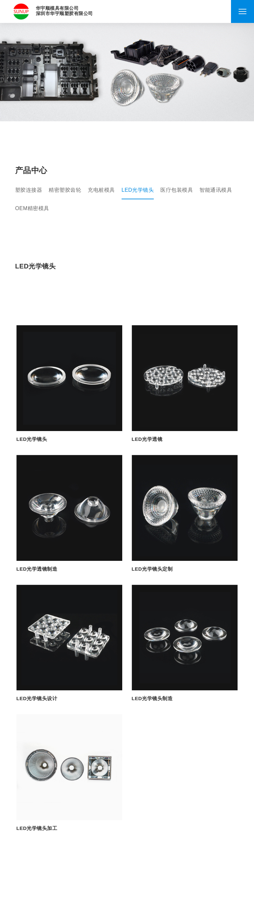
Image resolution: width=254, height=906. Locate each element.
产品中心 (31, 171)
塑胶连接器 (28, 190)
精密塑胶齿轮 (65, 190)
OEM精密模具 (32, 208)
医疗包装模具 (176, 190)
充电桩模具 (101, 190)
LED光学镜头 (138, 190)
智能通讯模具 (215, 190)
